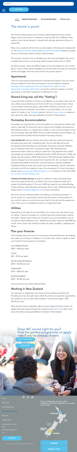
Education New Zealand (51, 51)
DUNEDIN (53, 443)
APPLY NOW (25, 345)
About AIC (5, 403)
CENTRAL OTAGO (54, 449)
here (59, 309)
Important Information (9, 411)
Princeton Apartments (44, 86)
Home (17, 19)
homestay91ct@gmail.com (31, 190)
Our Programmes (8, 407)
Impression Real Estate (30, 89)
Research (5, 416)
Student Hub (6, 420)
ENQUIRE (18, 9)
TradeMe (34, 112)
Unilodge (14, 86)
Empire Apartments (27, 86)
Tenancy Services (59, 112)
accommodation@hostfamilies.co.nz (35, 171)
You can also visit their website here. (25, 174)
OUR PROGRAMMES (25, 339)
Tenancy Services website (27, 51)
